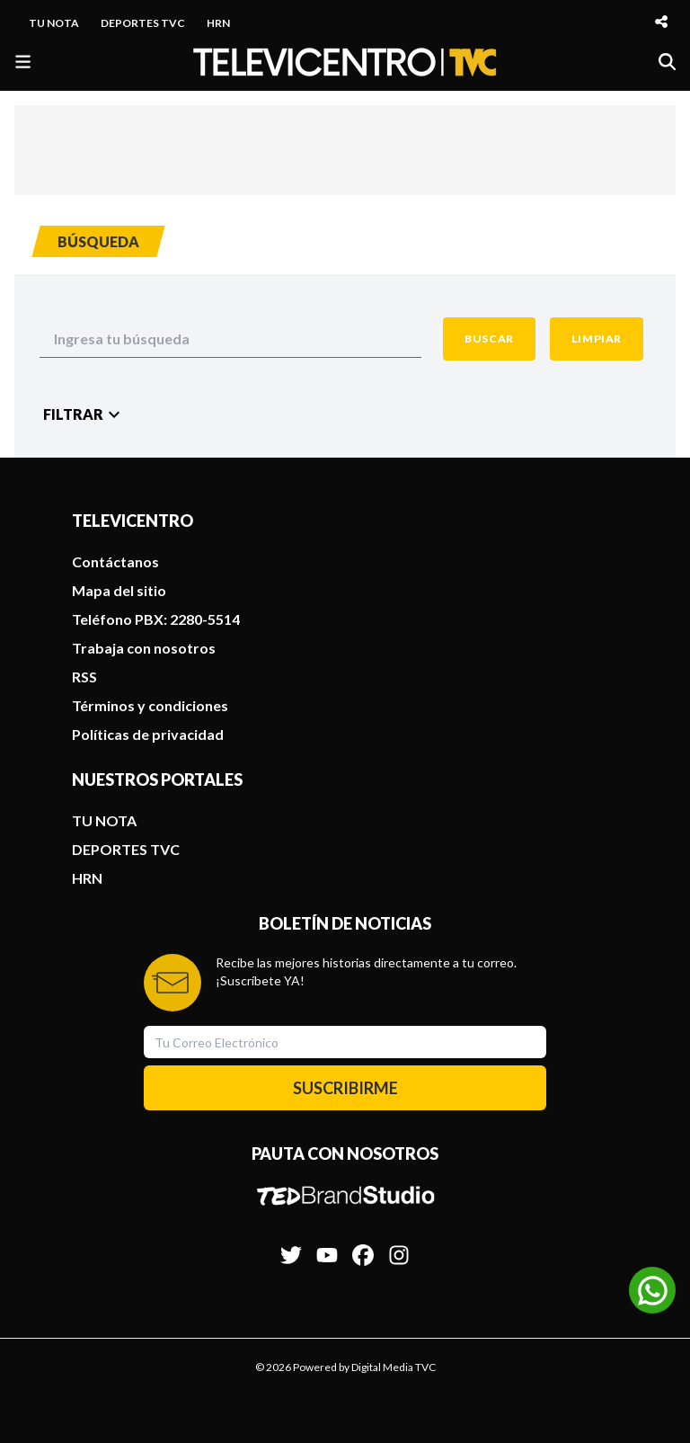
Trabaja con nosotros (144, 647)
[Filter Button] (84, 414)
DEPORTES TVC (143, 23)
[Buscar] (667, 61)
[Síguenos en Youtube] (327, 1246)
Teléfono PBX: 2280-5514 (156, 619)
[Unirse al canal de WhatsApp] (652, 1290)
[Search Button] (489, 339)
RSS (84, 676)
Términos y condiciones (150, 705)
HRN (218, 23)
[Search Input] (230, 339)
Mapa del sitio (119, 590)
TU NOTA (54, 23)
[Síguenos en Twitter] (291, 1246)
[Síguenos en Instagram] (399, 1246)
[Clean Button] (596, 339)
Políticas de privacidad (148, 734)
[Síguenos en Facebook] (363, 1246)
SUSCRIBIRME (345, 1088)
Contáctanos (115, 561)
